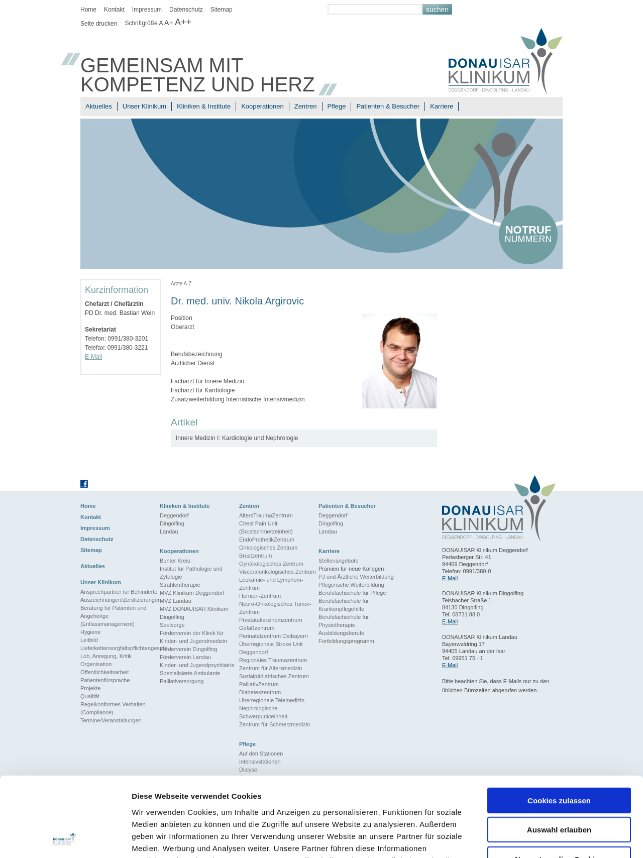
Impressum (147, 9)
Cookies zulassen (559, 725)
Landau (169, 531)
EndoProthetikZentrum (266, 540)
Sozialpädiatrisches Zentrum (274, 676)
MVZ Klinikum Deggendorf (192, 593)
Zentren (305, 106)
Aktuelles (98, 106)
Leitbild (89, 640)
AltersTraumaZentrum (266, 515)
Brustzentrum (255, 556)
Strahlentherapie (180, 585)
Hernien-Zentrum (260, 596)
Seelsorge (172, 625)
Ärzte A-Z (181, 283)
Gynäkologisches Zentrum (271, 564)
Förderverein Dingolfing (188, 649)
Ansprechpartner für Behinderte (118, 592)
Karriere (441, 106)
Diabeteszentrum (260, 692)
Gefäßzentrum (256, 628)
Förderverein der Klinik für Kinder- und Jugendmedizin (193, 637)
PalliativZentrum (259, 684)
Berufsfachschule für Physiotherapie (343, 621)
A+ (168, 23)
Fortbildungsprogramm (346, 641)
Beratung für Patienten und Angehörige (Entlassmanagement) (113, 616)
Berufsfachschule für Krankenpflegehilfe (343, 605)
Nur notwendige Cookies (559, 784)
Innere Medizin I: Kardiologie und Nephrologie (237, 438)
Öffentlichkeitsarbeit (104, 672)
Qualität (89, 696)
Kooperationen (262, 106)
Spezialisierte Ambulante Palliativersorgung (190, 677)
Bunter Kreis (175, 561)
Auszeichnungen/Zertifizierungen (120, 600)
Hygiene (90, 632)
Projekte (90, 688)
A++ (183, 22)
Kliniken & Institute (204, 106)
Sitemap (221, 9)
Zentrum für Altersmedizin (270, 668)
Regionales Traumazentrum (273, 660)
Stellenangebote (338, 561)
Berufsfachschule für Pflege (352, 593)
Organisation (96, 664)
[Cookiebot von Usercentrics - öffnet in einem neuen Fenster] (65, 838)
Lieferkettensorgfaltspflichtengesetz (120, 648)
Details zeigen (534, 838)
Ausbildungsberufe (341, 633)
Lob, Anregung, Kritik (106, 656)
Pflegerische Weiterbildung (351, 585)
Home (88, 9)
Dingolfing (172, 523)
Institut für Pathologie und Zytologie (191, 573)
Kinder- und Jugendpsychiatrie (197, 665)
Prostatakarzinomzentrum (270, 620)
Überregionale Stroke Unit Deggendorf (271, 648)
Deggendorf (174, 515)
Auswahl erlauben (559, 755)
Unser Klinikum (144, 106)
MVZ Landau (175, 601)
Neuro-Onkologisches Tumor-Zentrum (275, 608)
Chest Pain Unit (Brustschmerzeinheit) (266, 527)
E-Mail (93, 356)
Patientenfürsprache (105, 680)
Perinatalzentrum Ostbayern (273, 636)
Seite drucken (98, 23)
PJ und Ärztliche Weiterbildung (356, 577)
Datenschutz (186, 9)
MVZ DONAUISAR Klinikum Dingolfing (194, 613)
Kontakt (114, 9)
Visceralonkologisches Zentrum (277, 572)
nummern (528, 234)
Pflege (337, 106)
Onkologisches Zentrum (268, 548)
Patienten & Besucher (387, 106)
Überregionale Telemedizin (271, 700)
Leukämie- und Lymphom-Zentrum (271, 584)
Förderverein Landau (185, 657)
